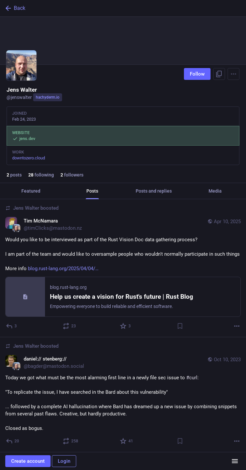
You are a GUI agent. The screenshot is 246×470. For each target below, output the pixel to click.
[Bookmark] (180, 326)
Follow (197, 74)
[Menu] (233, 74)
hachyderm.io (47, 97)
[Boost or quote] (69, 326)
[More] (237, 326)
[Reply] (11, 326)
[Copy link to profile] (219, 74)
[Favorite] (125, 326)
